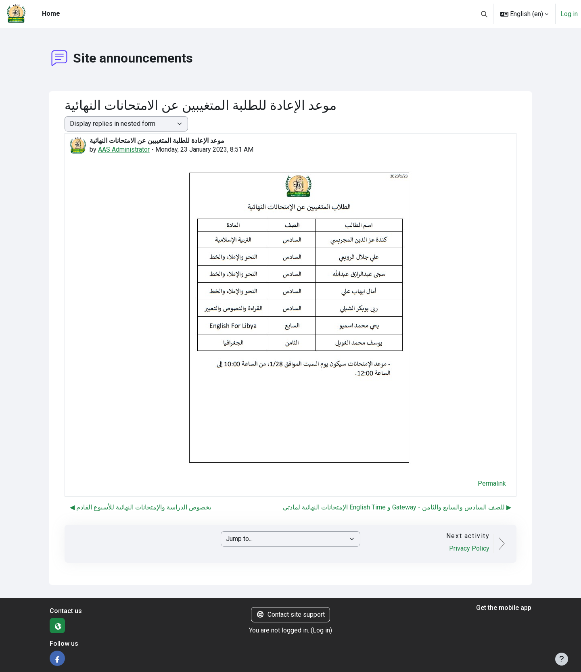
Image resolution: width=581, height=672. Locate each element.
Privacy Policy (469, 548)
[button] (484, 14)
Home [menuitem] (51, 13)
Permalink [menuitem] (492, 483)
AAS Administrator (124, 149)
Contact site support (290, 614)
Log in (569, 14)
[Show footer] (561, 659)
